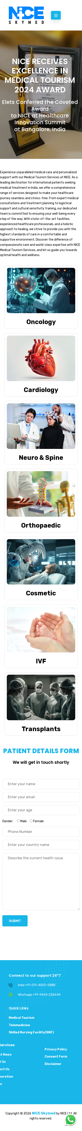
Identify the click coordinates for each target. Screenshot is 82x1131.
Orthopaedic (41, 525)
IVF (41, 661)
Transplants (41, 729)
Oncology (41, 322)
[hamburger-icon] (56, 15)
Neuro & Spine (41, 457)
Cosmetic (41, 593)
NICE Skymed (44, 1113)
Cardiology (41, 390)
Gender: (23, 821)
